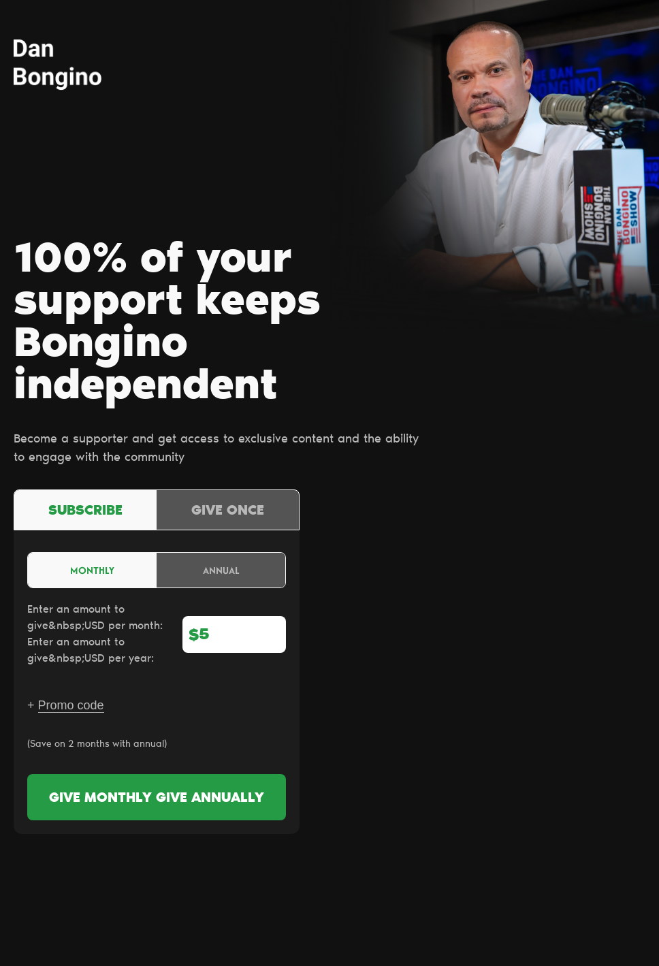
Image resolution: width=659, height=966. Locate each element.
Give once (227, 511)
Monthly (92, 570)
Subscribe (85, 511)
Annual (221, 570)
